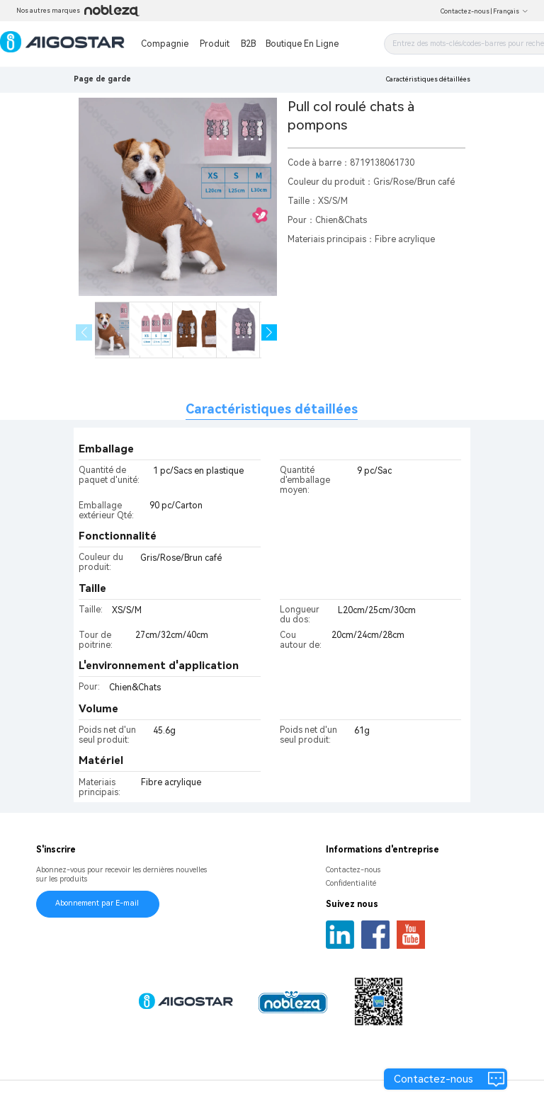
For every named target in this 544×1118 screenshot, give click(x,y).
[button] (269, 332)
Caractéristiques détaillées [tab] (272, 408)
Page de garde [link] (102, 79)
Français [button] (510, 11)
